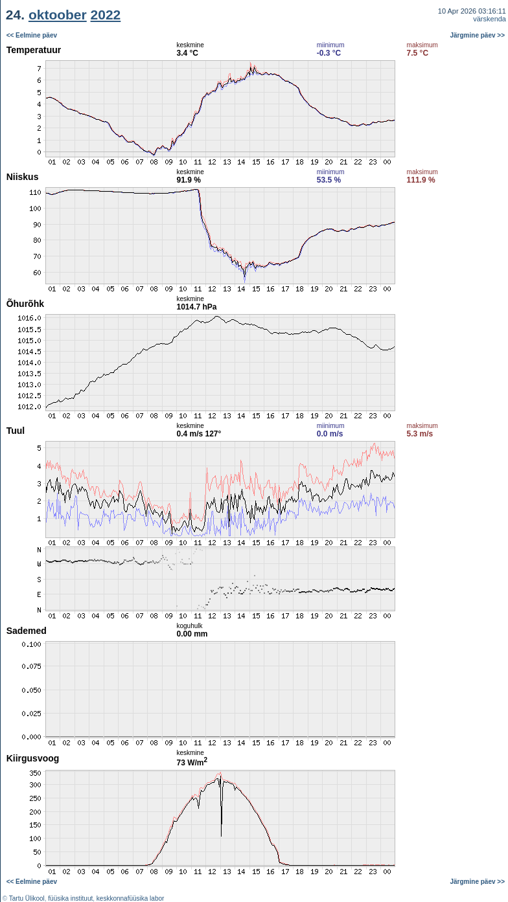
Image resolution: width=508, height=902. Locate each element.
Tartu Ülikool (27, 898)
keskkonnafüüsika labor (131, 898)
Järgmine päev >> (477, 35)
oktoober (58, 14)
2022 (106, 14)
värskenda (489, 19)
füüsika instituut (70, 898)
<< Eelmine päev (31, 35)
